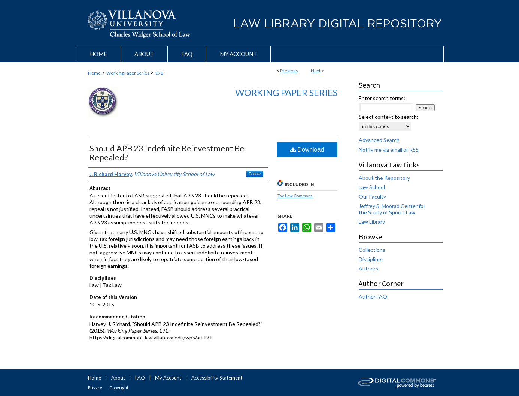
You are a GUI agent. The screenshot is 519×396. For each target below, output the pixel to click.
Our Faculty (372, 196)
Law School (372, 187)
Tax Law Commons (295, 196)
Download (307, 149)
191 (159, 73)
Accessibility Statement (216, 378)
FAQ (140, 378)
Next (316, 70)
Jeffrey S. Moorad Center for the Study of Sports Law (392, 209)
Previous (289, 70)
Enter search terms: (382, 98)
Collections (372, 250)
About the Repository (384, 178)
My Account (168, 378)
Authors (368, 268)
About (118, 378)
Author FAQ (373, 296)
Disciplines (371, 259)
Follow (255, 174)
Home (94, 73)
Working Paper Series (127, 73)
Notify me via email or (389, 149)
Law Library (372, 221)
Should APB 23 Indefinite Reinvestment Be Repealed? (166, 152)
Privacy (95, 387)
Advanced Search (379, 140)
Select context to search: (388, 117)
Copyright (118, 387)
